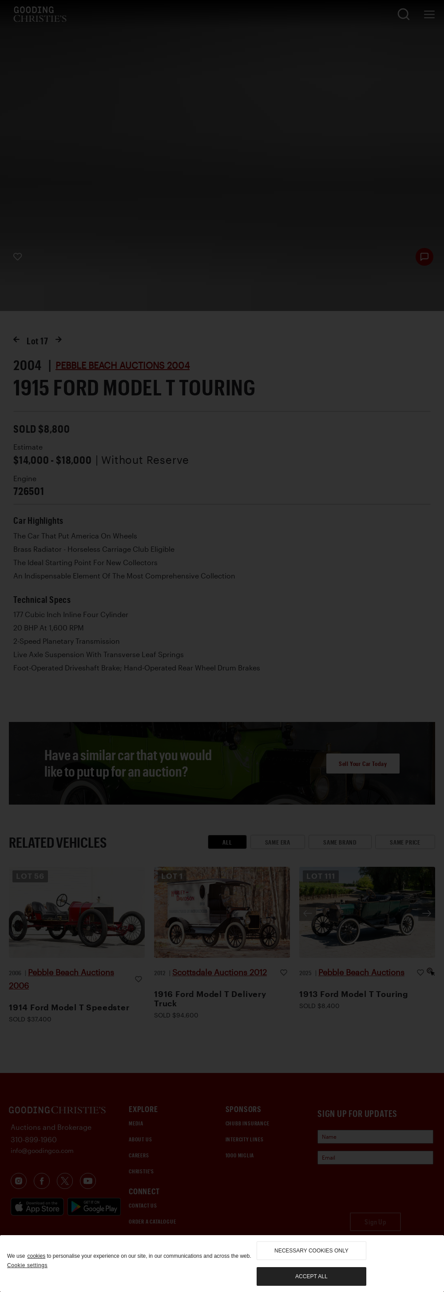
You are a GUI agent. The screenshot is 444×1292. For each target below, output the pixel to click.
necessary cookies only (311, 1251)
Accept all (311, 1276)
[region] (222, 1263)
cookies (36, 1256)
